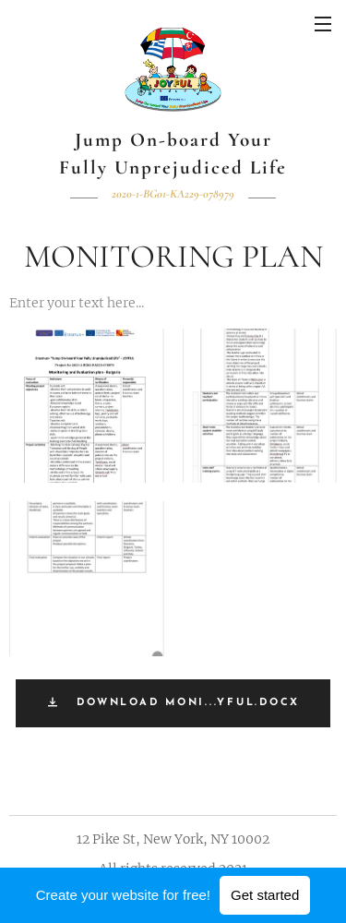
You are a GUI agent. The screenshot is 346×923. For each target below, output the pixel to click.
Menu (323, 24)
